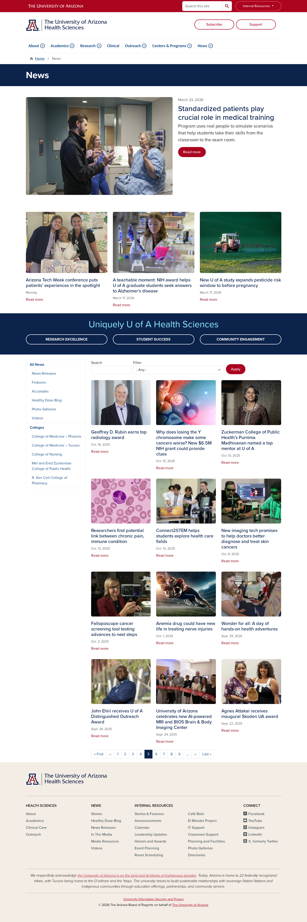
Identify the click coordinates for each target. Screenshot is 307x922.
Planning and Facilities (206, 841)
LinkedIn (255, 834)
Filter (137, 362)
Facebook (256, 814)
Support (256, 24)
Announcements (148, 820)
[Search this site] (202, 6)
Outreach (133, 45)
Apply (235, 369)
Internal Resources (257, 6)
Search (96, 362)
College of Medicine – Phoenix (56, 436)
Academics (60, 45)
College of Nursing (47, 454)
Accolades (40, 391)
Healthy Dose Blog (47, 400)
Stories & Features (149, 814)
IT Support (196, 827)
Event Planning (147, 848)
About (34, 45)
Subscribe (214, 24)
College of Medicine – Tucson (56, 445)
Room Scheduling (149, 855)
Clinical (113, 45)
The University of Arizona (190, 905)
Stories (96, 814)
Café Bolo (196, 814)
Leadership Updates (151, 834)
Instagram (256, 827)
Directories (196, 855)
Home (40, 58)
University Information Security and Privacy (153, 899)
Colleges (37, 427)
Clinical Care (36, 827)
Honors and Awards (150, 841)
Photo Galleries (44, 409)
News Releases (44, 373)
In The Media (101, 834)
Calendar (142, 827)
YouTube (255, 820)
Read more (192, 152)
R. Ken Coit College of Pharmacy (49, 480)
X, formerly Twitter (263, 841)
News (202, 45)
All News (37, 364)
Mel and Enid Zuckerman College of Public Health (51, 466)
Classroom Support (203, 834)
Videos (37, 418)
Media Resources (105, 841)
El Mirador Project (202, 820)
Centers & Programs (169, 45)
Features (39, 382)
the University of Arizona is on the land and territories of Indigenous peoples (137, 875)
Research (87, 45)
